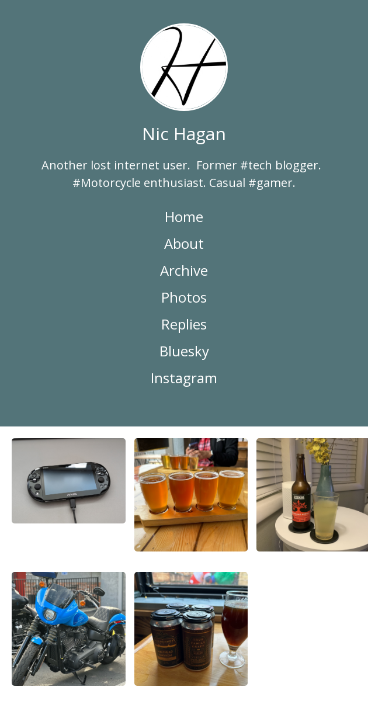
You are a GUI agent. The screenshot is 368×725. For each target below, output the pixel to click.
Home (184, 216)
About (184, 243)
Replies (184, 324)
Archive (184, 270)
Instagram (184, 377)
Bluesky (184, 350)
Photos (184, 297)
